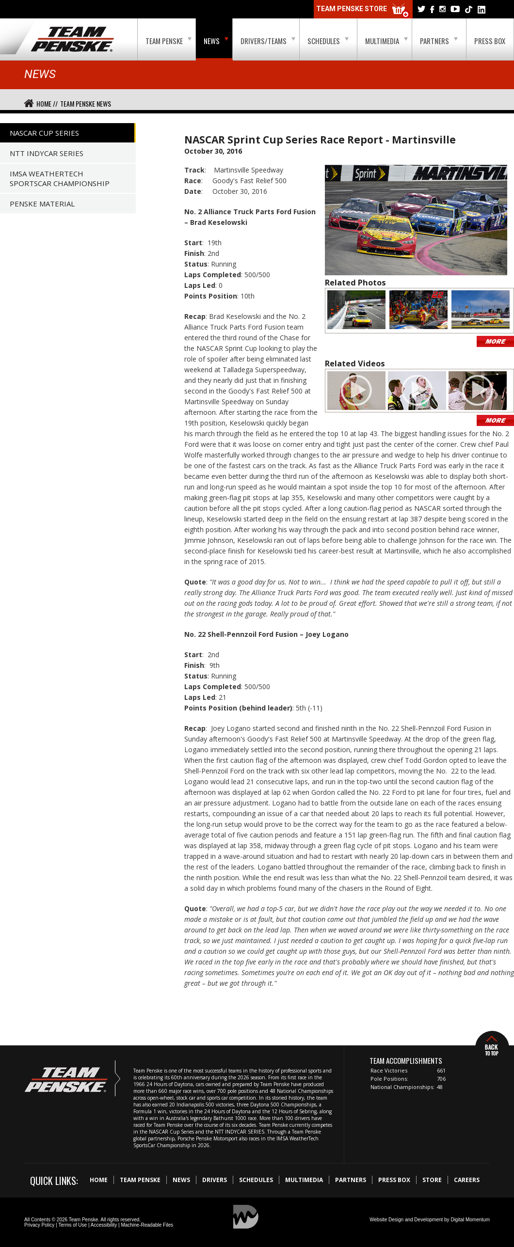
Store (432, 1180)
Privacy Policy (39, 1225)
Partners (439, 40)
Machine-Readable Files (147, 1225)
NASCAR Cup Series (44, 133)
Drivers (214, 1180)
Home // (47, 103)
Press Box (489, 40)
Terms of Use (72, 1225)
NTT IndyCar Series (46, 153)
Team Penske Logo (72, 40)
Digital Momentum (470, 1219)
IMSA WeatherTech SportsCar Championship (60, 178)
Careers (467, 1180)
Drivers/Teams (268, 40)
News (216, 40)
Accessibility (104, 1225)
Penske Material (42, 203)
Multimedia (386, 40)
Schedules (328, 40)
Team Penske (168, 40)
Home (99, 1180)
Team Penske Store (363, 10)
